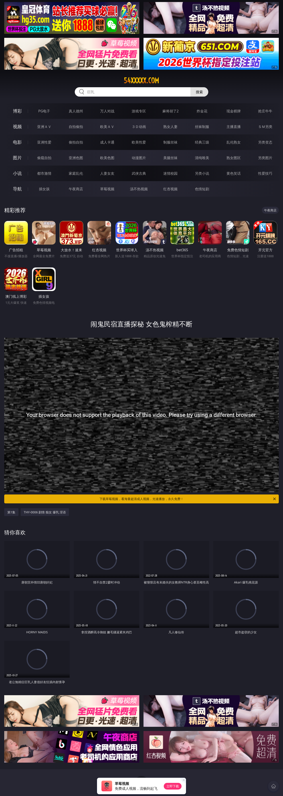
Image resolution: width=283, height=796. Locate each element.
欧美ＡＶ (107, 126)
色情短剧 (202, 188)
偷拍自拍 (76, 142)
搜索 (199, 91)
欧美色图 (107, 157)
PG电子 (44, 111)
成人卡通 (107, 142)
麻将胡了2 (170, 111)
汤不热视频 (139, 188)
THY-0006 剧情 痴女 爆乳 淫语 (45, 512)
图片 (17, 158)
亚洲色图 (76, 157)
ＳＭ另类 (265, 126)
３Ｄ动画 (139, 126)
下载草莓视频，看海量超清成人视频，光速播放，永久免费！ (188, 499)
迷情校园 (170, 173)
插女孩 (44, 188)
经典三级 (202, 142)
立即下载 (172, 786)
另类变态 (265, 142)
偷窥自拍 (44, 157)
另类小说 (202, 173)
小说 (17, 173)
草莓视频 (107, 188)
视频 (17, 127)
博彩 (17, 111)
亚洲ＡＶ (44, 126)
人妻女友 (107, 173)
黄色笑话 (233, 173)
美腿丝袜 (170, 157)
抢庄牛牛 (265, 111)
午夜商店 (76, 188)
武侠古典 (139, 173)
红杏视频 (170, 188)
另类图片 (265, 157)
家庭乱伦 (76, 173)
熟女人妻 (170, 126)
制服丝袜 (170, 142)
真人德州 (76, 111)
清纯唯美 (202, 157)
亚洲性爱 (44, 142)
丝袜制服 (202, 126)
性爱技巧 (265, 173)
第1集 (11, 512)
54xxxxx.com (141, 80)
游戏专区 (139, 111)
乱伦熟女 (233, 142)
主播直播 (233, 126)
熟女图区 (233, 157)
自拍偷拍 (76, 126)
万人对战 (107, 111)
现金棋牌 (233, 111)
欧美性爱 (139, 142)
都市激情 (44, 173)
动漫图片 (139, 157)
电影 (17, 142)
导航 (17, 189)
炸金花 (202, 111)
